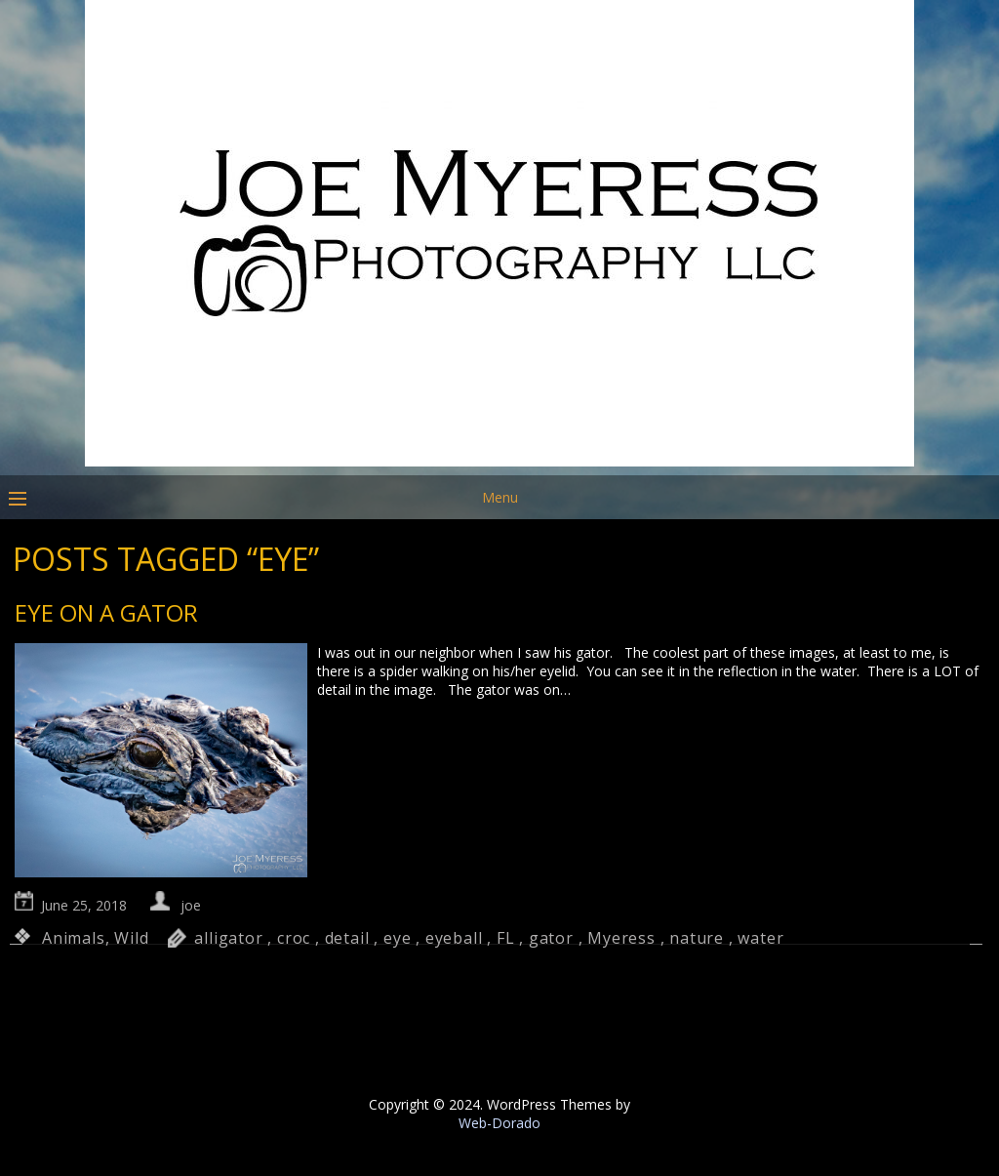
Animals (73, 938)
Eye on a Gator (106, 612)
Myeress (621, 938)
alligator (228, 938)
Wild (131, 938)
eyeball (454, 938)
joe (190, 905)
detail (347, 938)
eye (397, 938)
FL (506, 938)
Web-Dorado (499, 1123)
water (760, 938)
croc (293, 938)
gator (551, 938)
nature (696, 938)
